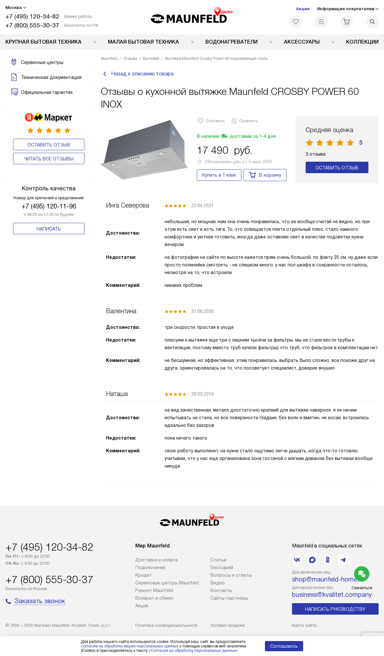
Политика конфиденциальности (166, 625)
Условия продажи (227, 625)
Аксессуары (302, 42)
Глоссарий (221, 567)
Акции (302, 8)
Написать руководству (335, 609)
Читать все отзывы (49, 158)
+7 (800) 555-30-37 (32, 25)
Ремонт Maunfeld (154, 590)
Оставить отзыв (48, 144)
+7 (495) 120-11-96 (49, 206)
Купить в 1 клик (219, 175)
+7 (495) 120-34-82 (32, 16)
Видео (217, 582)
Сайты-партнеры (229, 598)
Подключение (150, 567)
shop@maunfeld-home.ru (328, 579)
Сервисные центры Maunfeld (167, 582)
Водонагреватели (231, 42)
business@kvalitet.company (332, 594)
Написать (49, 228)
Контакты (221, 590)
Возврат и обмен (154, 598)
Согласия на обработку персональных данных (193, 650)
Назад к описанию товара (137, 74)
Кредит (143, 575)
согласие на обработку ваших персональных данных (129, 646)
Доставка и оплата (156, 559)
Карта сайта (304, 625)
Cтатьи (218, 559)
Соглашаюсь (284, 646)
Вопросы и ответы (231, 575)
